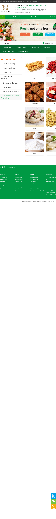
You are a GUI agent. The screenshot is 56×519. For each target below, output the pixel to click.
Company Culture (3, 183)
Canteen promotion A (21, 47)
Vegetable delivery (9, 64)
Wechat (53, 503)
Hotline (53, 508)
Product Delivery (35, 17)
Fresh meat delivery (9, 68)
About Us (2, 174)
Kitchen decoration (22, 51)
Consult (53, 497)
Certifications (2, 186)
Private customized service (20, 185)
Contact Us (49, 174)
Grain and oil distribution (6, 85)
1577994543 (50, 186)
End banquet (47, 47)
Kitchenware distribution (6, 96)
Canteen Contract (23, 17)
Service (45, 17)
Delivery (32, 174)
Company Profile (3, 177)
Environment (2, 188)
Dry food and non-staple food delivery (8, 103)
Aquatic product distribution (8, 78)
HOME (14, 17)
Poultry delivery (7, 72)
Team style (2, 185)
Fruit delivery (7, 91)
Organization (2, 181)
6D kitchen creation (35, 47)
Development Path (4, 179)
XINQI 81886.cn (12, 167)
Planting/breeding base (8, 51)
